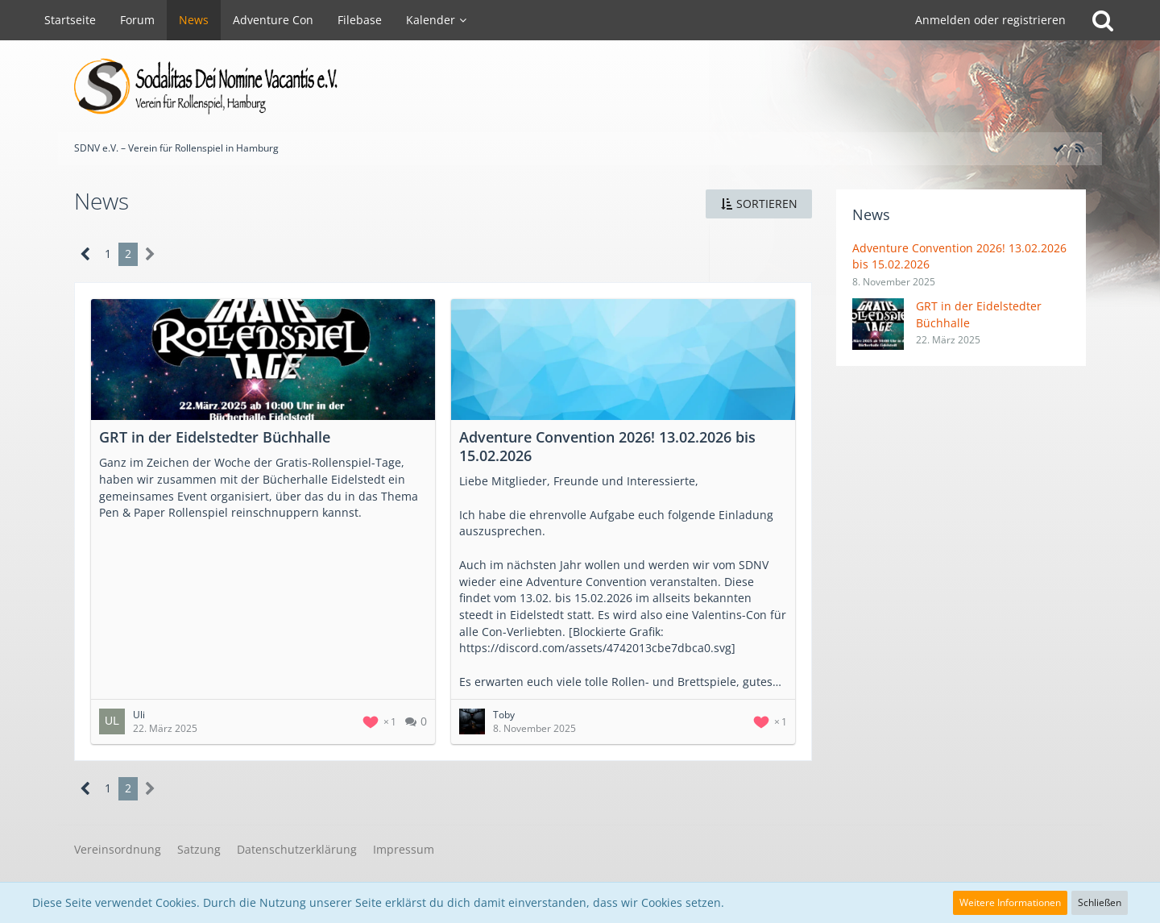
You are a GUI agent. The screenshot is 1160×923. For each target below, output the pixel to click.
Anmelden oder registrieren (990, 19)
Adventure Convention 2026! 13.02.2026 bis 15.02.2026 (607, 446)
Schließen (1099, 902)
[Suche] (1103, 20)
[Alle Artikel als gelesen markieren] (1058, 148)
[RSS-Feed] (1079, 148)
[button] (759, 204)
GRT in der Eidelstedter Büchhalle (214, 437)
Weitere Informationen (1010, 902)
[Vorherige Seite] (85, 254)
